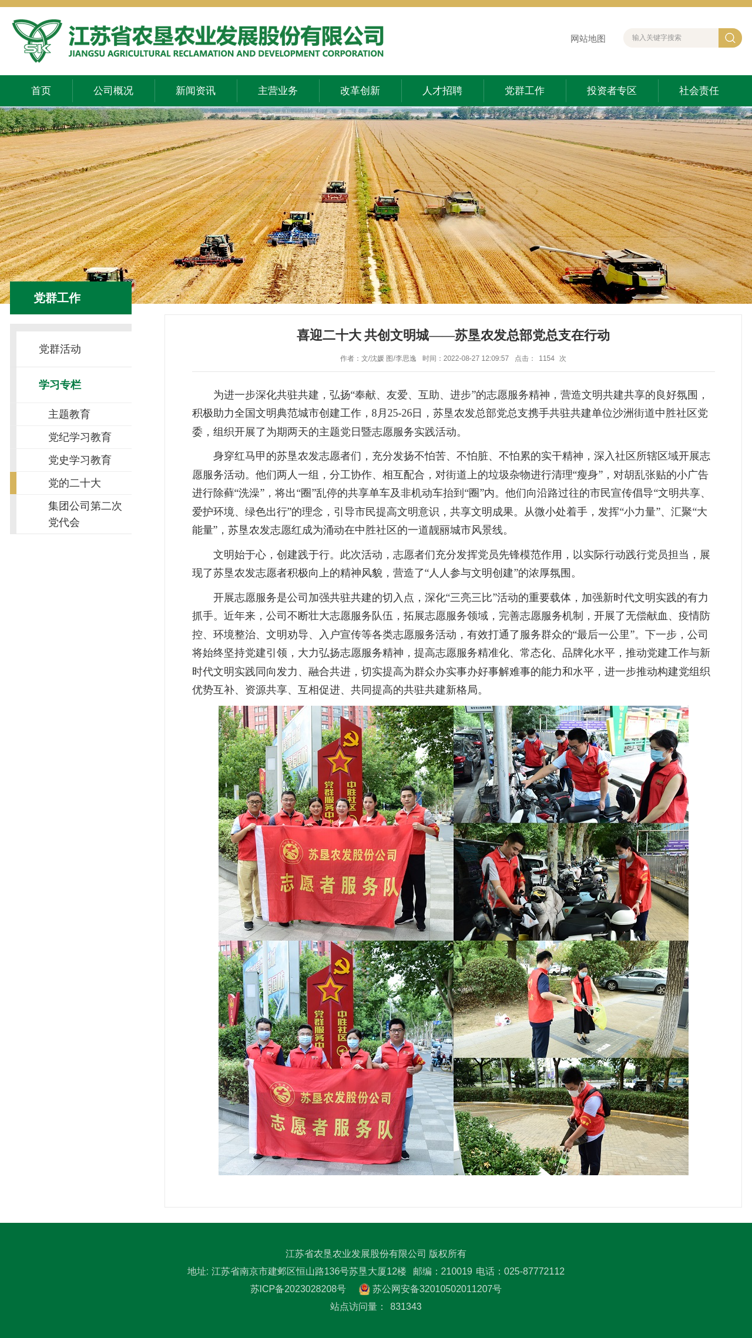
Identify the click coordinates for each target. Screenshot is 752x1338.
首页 (41, 90)
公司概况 (113, 90)
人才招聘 (442, 90)
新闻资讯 (196, 90)
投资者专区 (612, 90)
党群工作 (525, 90)
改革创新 (360, 90)
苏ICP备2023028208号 (298, 1289)
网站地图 (588, 38)
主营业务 (278, 90)
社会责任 (699, 90)
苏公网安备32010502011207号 (437, 1289)
